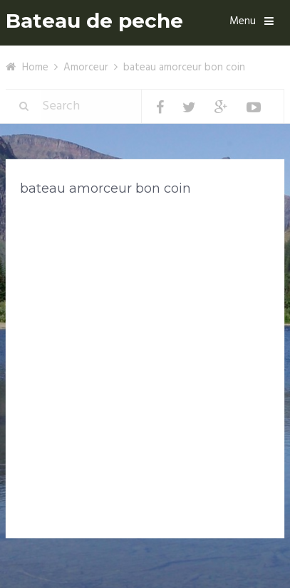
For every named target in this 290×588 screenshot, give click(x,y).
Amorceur (85, 67)
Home (35, 67)
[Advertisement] (145, 363)
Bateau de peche (94, 21)
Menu (242, 21)
